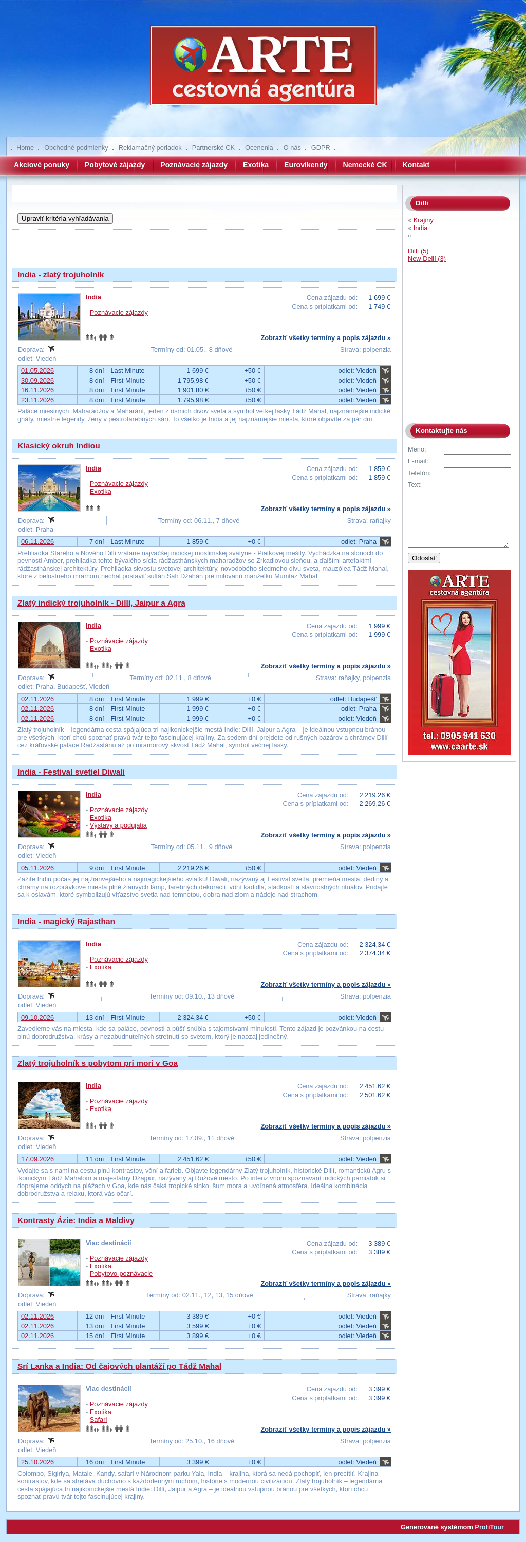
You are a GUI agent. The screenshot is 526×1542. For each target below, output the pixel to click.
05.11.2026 (37, 868)
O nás (292, 148)
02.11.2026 (37, 699)
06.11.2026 (37, 542)
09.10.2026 (37, 1017)
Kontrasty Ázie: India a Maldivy (76, 1220)
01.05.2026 (37, 370)
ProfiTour (489, 1527)
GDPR (320, 148)
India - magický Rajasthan (66, 921)
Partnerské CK (213, 148)
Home (25, 148)
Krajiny (424, 220)
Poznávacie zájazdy (194, 165)
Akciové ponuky (41, 165)
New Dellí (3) (427, 258)
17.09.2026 (37, 1159)
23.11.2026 (37, 400)
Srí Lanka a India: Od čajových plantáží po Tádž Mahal (119, 1366)
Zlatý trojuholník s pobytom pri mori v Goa (97, 1063)
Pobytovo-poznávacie (121, 1273)
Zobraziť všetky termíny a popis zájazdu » (325, 338)
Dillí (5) (418, 251)
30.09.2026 (37, 380)
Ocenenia (259, 148)
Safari (98, 1419)
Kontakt (416, 165)
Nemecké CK (365, 165)
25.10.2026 (37, 1462)
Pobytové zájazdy (115, 165)
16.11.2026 (37, 390)
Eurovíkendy (306, 165)
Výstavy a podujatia (118, 825)
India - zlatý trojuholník (60, 274)
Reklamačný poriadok (150, 148)
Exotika (256, 165)
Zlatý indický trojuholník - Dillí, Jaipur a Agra (101, 602)
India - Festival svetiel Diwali (71, 771)
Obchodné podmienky (76, 148)
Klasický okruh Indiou (58, 445)
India (93, 297)
